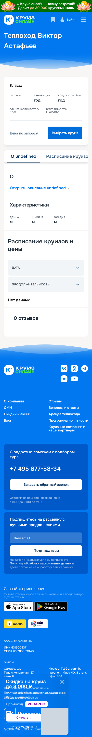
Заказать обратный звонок (46, 484)
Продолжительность (31, 284)
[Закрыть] (62, 681)
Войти (67, 19)
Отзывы (55, 401)
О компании (14, 401)
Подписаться (46, 550)
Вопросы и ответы (64, 407)
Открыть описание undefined (40, 188)
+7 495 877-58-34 (35, 468)
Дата (16, 268)
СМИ (8, 407)
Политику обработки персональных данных (40, 563)
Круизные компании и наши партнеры (67, 428)
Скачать (24, 718)
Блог (8, 420)
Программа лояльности (68, 420)
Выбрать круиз (65, 133)
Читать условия (24, 727)
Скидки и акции (17, 414)
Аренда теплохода (64, 414)
